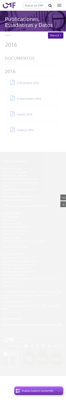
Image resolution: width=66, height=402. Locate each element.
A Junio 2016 (24, 114)
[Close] (59, 391)
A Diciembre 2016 (28, 83)
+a (64, 197)
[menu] (59, 5)
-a (64, 204)
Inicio (8, 35)
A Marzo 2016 (25, 130)
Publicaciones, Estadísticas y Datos (29, 18)
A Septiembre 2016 (29, 98)
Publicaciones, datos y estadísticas (32, 35)
